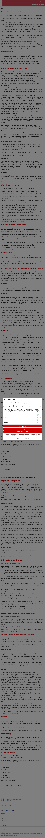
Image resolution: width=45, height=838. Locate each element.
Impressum (27, 438)
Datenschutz (18, 438)
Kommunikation (6, 422)
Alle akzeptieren (22, 426)
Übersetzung (5, 417)
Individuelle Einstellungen (22, 431)
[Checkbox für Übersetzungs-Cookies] (38, 417)
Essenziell (5, 415)
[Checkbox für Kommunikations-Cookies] (38, 422)
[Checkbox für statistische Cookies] (38, 420)
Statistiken (5, 420)
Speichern (22, 429)
